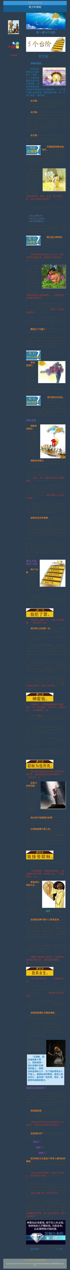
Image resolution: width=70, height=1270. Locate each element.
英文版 (43, 56)
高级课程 (43, 1260)
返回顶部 (34, 1249)
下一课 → (60, 1249)
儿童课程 (30, 1260)
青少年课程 (13, 16)
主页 (26, 1260)
